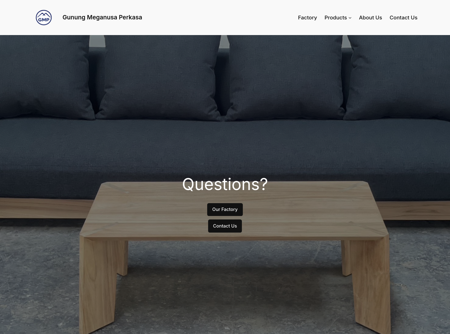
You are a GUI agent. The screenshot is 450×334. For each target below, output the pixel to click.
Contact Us (225, 226)
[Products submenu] (350, 17)
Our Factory (225, 209)
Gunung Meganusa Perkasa (102, 17)
